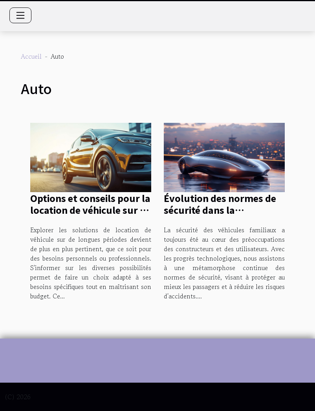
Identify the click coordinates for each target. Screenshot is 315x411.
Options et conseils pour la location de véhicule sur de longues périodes (90, 209)
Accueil (31, 56)
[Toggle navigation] (20, 15)
